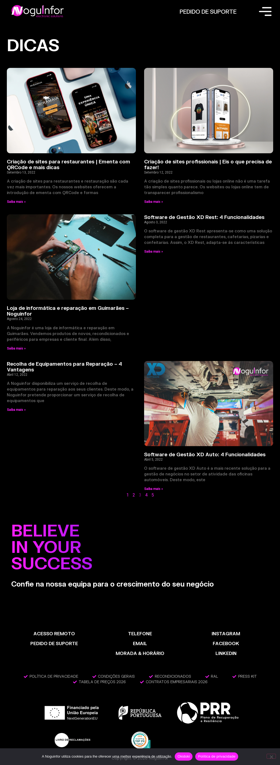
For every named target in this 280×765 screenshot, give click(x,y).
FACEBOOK (226, 643)
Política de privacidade (216, 756)
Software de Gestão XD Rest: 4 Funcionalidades (204, 217)
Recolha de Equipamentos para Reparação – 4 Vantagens (64, 367)
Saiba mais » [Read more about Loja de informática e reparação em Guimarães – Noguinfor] (16, 348)
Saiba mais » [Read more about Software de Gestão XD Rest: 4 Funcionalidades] (153, 251)
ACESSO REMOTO (54, 633)
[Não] (271, 756)
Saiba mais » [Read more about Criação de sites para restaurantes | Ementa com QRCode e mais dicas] (16, 202)
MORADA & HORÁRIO (140, 653)
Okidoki (183, 756)
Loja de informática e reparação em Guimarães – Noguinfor (68, 311)
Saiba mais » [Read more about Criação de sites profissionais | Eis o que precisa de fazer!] (153, 202)
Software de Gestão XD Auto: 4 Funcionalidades (205, 454)
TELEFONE (140, 633)
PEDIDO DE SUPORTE (208, 11)
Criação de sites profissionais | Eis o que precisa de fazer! (208, 164)
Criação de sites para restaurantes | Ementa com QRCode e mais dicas (68, 164)
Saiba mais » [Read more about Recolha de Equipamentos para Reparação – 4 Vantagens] (16, 410)
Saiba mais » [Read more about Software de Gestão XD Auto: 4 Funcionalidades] (153, 489)
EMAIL (140, 643)
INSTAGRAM (226, 633)
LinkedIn (226, 653)
